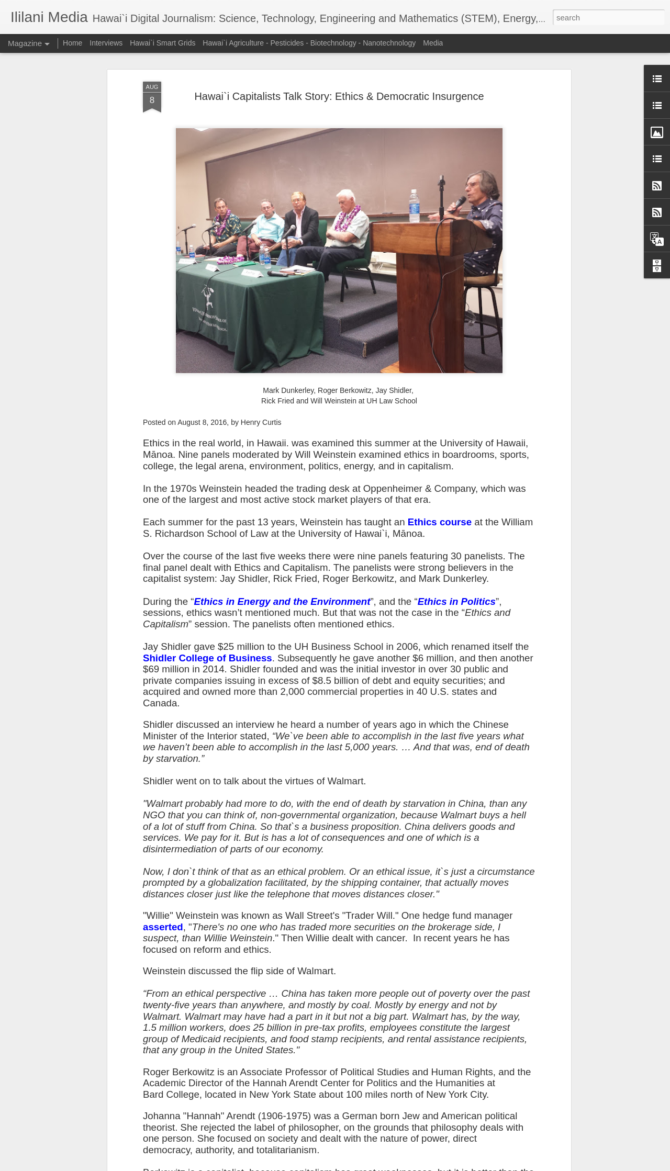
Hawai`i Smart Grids (162, 43)
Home (72, 43)
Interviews (106, 43)
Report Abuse (398, 1165)
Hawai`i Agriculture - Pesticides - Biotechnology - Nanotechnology (309, 43)
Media (433, 43)
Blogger (367, 1165)
